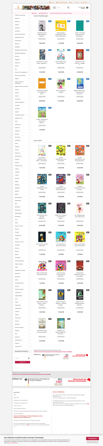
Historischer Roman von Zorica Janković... (42, 334)
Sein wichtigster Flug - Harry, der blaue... (61, 65)
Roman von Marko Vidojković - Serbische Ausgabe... (61, 306)
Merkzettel (84, 2)
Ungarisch (17, 333)
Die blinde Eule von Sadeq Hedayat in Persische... (42, 37)
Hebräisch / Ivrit (18, 120)
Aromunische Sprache (20, 36)
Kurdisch (17, 165)
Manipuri (17, 193)
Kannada (17, 136)
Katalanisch (17, 143)
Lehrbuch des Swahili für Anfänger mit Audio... (42, 94)
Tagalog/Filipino (18, 298)
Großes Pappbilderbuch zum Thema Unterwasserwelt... (42, 190)
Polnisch (17, 234)
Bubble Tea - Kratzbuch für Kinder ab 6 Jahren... (61, 219)
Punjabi (16, 241)
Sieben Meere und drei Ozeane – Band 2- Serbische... (42, 306)
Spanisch (17, 288)
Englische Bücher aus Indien (21, 89)
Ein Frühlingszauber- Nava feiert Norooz (80, 218)
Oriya (16, 222)
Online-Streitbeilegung (61, 2)
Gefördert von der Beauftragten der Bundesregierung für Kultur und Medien (30, 413)
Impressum (16, 400)
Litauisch (17, 181)
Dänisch (17, 68)
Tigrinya (17, 317)
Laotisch (17, 171)
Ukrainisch (17, 326)
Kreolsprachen (18, 158)
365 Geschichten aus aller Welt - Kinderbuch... (42, 219)
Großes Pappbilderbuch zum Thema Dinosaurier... (61, 190)
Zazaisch (17, 345)
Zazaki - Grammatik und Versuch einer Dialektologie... (80, 37)
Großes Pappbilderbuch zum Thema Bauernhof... (80, 161)
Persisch (17, 231)
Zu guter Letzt (18, 349)
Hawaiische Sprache (19, 117)
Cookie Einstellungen (18, 416)
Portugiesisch (18, 238)
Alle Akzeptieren (92, 438)
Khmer (16, 146)
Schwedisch (18, 260)
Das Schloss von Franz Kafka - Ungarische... (42, 65)
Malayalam (17, 190)
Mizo (16, 206)
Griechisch (17, 111)
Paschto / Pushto (19, 228)
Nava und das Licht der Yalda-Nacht (42, 247)
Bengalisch (17, 49)
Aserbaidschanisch (19, 40)
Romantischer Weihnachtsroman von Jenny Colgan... (79, 277)
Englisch (17, 81)
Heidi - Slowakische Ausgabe (61, 93)
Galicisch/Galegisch (19, 104)
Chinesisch (17, 65)
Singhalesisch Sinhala (20, 273)
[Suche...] (54, 7)
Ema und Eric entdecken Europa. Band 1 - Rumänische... (42, 161)
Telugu (16, 304)
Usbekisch (17, 339)
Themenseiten (18, 311)
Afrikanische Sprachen (20, 17)
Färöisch (17, 95)
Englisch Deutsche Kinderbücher (19, 85)
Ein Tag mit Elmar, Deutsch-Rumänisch (61, 247)
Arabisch (17, 27)
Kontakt (51, 2)
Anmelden (22, 364)
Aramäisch (17, 30)
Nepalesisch (18, 212)
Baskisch (17, 46)
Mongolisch (17, 209)
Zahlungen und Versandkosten (21, 402)
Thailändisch (18, 307)
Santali (16, 257)
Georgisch (17, 108)
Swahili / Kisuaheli (19, 292)
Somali (16, 282)
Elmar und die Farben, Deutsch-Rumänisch (42, 276)
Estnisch (17, 92)
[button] (71, 2)
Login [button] (77, 2)
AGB (15, 397)
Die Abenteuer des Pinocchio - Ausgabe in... (80, 66)
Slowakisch (17, 276)
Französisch (18, 101)
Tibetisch (17, 314)
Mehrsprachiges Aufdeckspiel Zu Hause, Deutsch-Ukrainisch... (61, 37)
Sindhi (16, 269)
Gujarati (17, 114)
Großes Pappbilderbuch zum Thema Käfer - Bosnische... (61, 161)
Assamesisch (18, 43)
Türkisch (17, 323)
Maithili (16, 184)
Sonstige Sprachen (19, 285)
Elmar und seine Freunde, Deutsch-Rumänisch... (60, 277)
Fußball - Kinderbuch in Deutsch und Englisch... (42, 123)
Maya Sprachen (18, 200)
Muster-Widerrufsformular (20, 411)
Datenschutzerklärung (13, 443)
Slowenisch (17, 279)
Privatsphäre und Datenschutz (20, 405)
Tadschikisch (18, 295)
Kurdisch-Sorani (18, 168)
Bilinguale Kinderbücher (20, 55)
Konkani (17, 152)
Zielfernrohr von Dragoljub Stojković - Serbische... (80, 306)
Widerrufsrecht (43, 13)
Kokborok (17, 149)
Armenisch (17, 33)
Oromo (16, 225)
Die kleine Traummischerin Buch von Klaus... (79, 190)
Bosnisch (17, 59)
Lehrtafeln (17, 174)
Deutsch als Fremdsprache (21, 74)
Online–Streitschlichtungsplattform (61, 13)
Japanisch (17, 133)
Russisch (17, 250)
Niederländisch (18, 215)
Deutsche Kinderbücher (20, 78)
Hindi (16, 123)
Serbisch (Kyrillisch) (19, 263)
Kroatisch (17, 162)
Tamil (16, 301)
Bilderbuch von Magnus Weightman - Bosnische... (61, 335)
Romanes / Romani (19, 244)
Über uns (34, 13)
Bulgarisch (17, 62)
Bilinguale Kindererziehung (21, 52)
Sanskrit (17, 253)
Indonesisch (18, 127)
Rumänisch (17, 247)
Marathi (16, 196)
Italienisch (17, 130)
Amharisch (17, 24)
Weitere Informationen (92, 442)
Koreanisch (17, 155)
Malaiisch (17, 187)
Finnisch (17, 98)
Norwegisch (17, 219)
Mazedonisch (18, 203)
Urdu (16, 336)
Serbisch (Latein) (19, 266)
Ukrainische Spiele (19, 330)
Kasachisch (17, 139)
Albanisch (17, 21)
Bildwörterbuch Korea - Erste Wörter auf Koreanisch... (80, 94)
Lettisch (17, 177)
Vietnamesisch (18, 342)
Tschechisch (18, 320)
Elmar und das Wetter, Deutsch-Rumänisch (79, 247)
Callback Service (17, 408)
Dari (16, 71)
